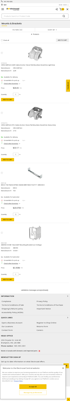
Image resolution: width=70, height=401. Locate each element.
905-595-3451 (20, 346)
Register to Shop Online (46, 323)
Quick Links (35, 317)
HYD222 (4, 63)
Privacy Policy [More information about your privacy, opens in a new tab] (18, 381)
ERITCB (3, 183)
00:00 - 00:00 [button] (63, 5)
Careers (40, 330)
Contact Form (7, 330)
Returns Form (42, 326)
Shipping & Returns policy (12, 309)
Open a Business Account (12, 323)
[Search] (35, 16)
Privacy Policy (42, 301)
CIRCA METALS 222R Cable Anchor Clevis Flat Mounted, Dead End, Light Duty (28, 65)
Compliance (6, 301)
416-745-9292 (8, 2)
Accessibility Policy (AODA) (12, 312)
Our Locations (7, 326)
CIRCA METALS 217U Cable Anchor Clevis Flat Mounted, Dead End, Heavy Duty (28, 125)
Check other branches (11, 84)
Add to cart (7, 99)
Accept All (33, 387)
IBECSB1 (4, 243)
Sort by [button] (51, 30)
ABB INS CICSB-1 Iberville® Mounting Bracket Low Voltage (21, 245)
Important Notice (44, 309)
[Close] (63, 368)
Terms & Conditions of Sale (13, 305)
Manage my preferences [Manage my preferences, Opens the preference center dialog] (33, 392)
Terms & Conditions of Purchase (50, 305)
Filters (17, 30)
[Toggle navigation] (2, 9)
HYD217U (4, 123)
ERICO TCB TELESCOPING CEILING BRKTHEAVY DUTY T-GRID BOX (23, 185)
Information (35, 296)
